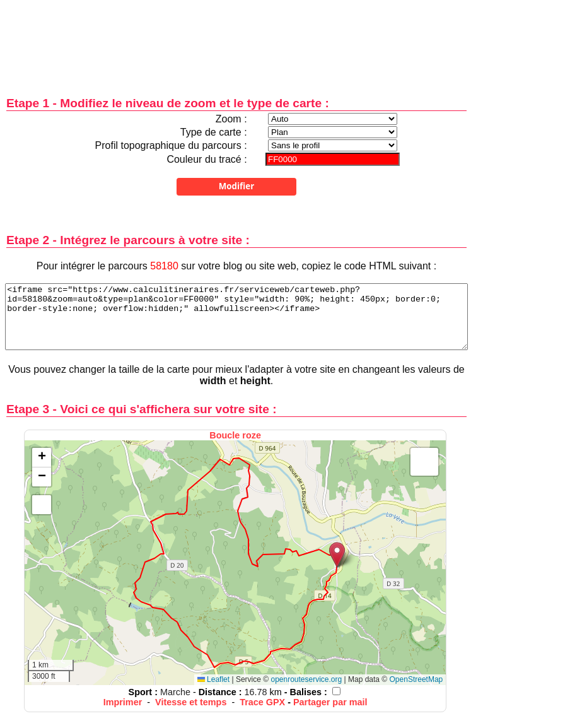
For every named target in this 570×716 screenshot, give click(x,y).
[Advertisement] (236, 39)
